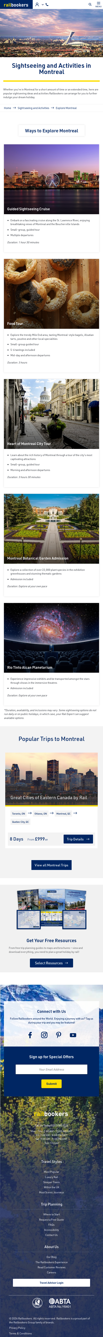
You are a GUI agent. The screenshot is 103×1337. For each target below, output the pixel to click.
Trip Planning (51, 1204)
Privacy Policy (17, 1327)
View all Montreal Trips (51, 865)
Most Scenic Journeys (51, 1192)
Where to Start (51, 1214)
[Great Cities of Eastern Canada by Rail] (51, 779)
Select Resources (49, 963)
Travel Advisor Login (51, 1282)
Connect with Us (51, 1011)
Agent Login (37, 4)
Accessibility (51, 1229)
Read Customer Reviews (52, 1267)
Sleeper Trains (51, 1182)
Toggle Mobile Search (91, 4)
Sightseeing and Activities (33, 108)
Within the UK (51, 1187)
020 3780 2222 (59, 1125)
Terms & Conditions (20, 1333)
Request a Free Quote (51, 1219)
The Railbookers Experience (51, 1262)
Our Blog (51, 1257)
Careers (51, 1272)
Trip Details (75, 839)
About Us (51, 1247)
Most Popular (51, 1171)
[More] (11, 828)
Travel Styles (51, 1162)
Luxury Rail (51, 1177)
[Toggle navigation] (98, 4)
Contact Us (51, 1235)
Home (7, 108)
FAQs (51, 1224)
